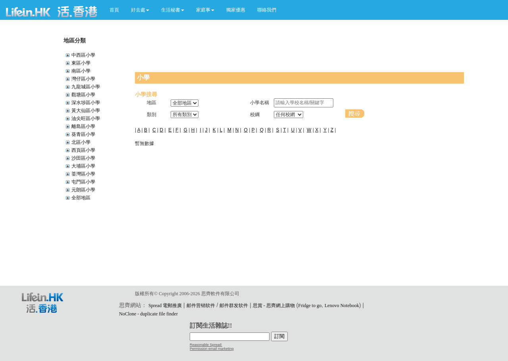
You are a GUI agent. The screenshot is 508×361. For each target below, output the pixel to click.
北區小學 (80, 142)
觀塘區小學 (83, 94)
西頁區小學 (83, 150)
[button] (140, 10)
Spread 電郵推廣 (165, 305)
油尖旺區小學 (85, 118)
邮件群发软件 (233, 305)
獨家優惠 (235, 10)
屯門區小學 (83, 182)
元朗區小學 (83, 190)
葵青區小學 (83, 134)
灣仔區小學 (83, 79)
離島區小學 (83, 126)
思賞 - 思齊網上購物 (274, 305)
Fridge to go (309, 305)
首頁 (114, 10)
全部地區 (80, 198)
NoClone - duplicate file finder (148, 314)
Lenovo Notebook (342, 305)
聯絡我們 (266, 10)
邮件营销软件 (201, 305)
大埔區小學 (83, 166)
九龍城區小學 (85, 87)
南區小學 (80, 71)
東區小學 (80, 63)
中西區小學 (83, 55)
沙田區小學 (83, 158)
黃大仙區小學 (85, 110)
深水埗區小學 (85, 102)
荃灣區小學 (83, 174)
